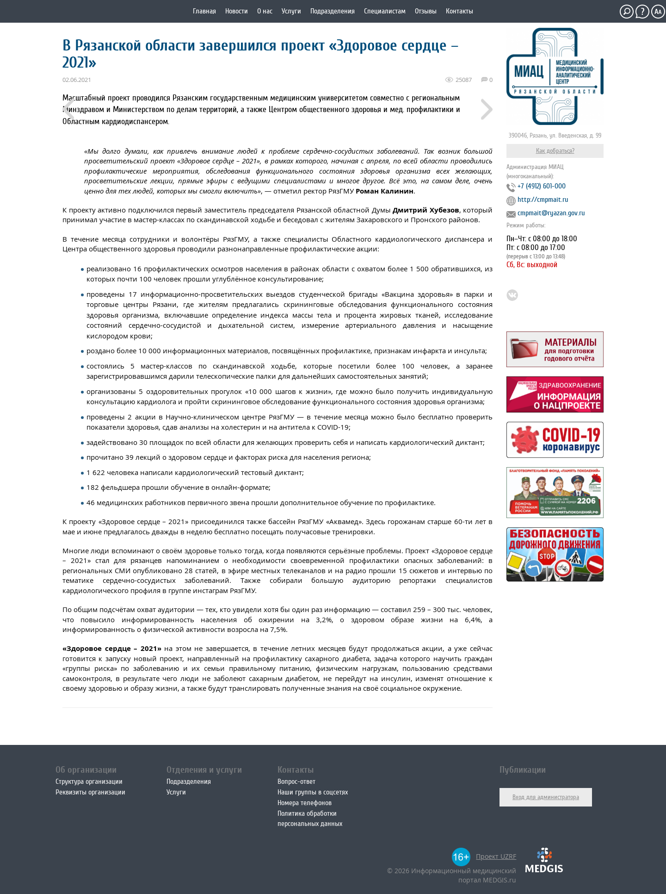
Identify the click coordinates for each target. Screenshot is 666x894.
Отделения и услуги (204, 769)
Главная (204, 11)
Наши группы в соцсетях (313, 792)
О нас (264, 11)
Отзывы (426, 11)
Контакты (459, 11)
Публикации (523, 769)
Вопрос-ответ (296, 781)
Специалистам (385, 11)
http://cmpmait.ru (543, 199)
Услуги (291, 11)
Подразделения (332, 11)
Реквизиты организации (90, 792)
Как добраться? (555, 150)
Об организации (86, 769)
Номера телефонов (305, 803)
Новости (236, 11)
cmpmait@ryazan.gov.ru (551, 213)
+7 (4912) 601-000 (542, 186)
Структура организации (89, 781)
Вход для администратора (545, 797)
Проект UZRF (496, 856)
